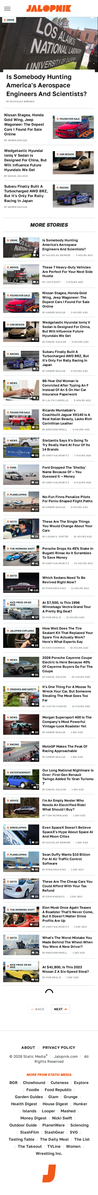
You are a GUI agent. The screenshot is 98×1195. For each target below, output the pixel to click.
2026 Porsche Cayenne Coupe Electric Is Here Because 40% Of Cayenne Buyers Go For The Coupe (67, 664)
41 (36, 563)
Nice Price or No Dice (20, 603)
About (28, 1047)
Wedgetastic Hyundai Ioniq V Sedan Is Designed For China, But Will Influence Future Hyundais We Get (25, 160)
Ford (13, 467)
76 (36, 952)
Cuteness (59, 1082)
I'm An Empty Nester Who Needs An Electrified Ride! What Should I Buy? (64, 805)
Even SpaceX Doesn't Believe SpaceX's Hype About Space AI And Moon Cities (67, 832)
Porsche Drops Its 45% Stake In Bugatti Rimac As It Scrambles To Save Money (67, 553)
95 (36, 869)
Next (58, 1009)
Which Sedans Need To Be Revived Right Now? (63, 580)
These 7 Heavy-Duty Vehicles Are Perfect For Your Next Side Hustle (67, 271)
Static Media (34, 1056)
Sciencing (79, 1125)
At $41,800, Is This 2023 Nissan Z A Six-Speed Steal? (65, 969)
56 (36, 674)
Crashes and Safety (23, 689)
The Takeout (30, 1146)
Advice (14, 267)
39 (36, 455)
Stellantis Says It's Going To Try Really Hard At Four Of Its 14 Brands (66, 444)
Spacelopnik (18, 827)
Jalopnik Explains (22, 630)
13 (36, 339)
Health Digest (24, 1104)
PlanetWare (53, 1125)
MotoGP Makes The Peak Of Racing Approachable (64, 748)
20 (36, 731)
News (13, 383)
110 (36, 590)
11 (37, 427)
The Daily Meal (54, 1139)
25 (36, 536)
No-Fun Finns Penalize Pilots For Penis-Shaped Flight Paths (67, 499)
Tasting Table (21, 1139)
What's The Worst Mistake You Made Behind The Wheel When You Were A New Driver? (67, 942)
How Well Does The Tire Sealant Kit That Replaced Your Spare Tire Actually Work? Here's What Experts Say (67, 635)
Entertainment (20, 772)
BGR (13, 1082)
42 (36, 482)
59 (36, 979)
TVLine (54, 1146)
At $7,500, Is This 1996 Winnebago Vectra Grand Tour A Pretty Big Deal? (66, 607)
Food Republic (58, 1089)
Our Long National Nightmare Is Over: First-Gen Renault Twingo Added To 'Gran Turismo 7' (68, 777)
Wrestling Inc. (49, 1153)
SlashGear (54, 1132)
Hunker (80, 1104)
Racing (64, 187)
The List (82, 1139)
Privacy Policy (59, 1047)
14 (36, 703)
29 (36, 645)
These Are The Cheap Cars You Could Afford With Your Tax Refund (67, 886)
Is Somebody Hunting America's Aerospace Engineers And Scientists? (46, 85)
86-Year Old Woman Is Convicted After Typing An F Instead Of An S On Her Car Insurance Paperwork (65, 387)
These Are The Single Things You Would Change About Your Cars (67, 526)
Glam (53, 1096)
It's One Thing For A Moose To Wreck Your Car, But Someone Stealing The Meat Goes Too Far (66, 693)
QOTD (13, 521)
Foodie (32, 1089)
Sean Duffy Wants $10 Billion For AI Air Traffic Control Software (66, 859)
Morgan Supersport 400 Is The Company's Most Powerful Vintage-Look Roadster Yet (67, 721)
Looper (48, 1111)
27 (36, 509)
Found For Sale (70, 118)
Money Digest (33, 1118)
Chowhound (34, 1082)
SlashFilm (29, 1132)
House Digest (55, 1104)
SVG (74, 1132)
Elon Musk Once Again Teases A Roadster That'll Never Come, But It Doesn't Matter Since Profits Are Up (68, 914)
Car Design (67, 154)
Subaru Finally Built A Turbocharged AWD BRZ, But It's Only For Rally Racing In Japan (26, 193)
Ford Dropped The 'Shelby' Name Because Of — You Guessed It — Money (64, 472)
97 (36, 617)
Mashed (68, 1111)
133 (35, 924)
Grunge (71, 1096)
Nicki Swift (62, 1118)
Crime (10, 19)
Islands (29, 1111)
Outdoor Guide (23, 1125)
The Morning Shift (22, 548)
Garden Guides (29, 1096)
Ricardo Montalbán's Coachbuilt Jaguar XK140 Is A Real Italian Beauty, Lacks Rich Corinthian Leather (67, 417)
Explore (81, 1082)
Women (73, 1146)
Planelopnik (18, 494)
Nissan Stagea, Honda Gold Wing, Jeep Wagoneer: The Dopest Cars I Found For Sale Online (24, 124)
